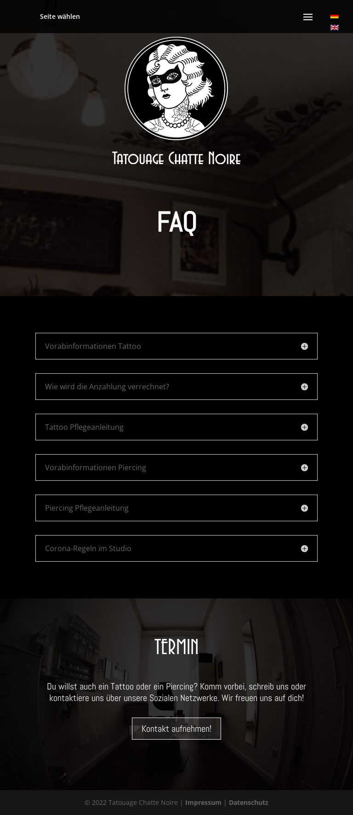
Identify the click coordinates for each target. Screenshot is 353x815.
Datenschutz (248, 802)
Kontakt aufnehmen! (176, 729)
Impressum (203, 802)
